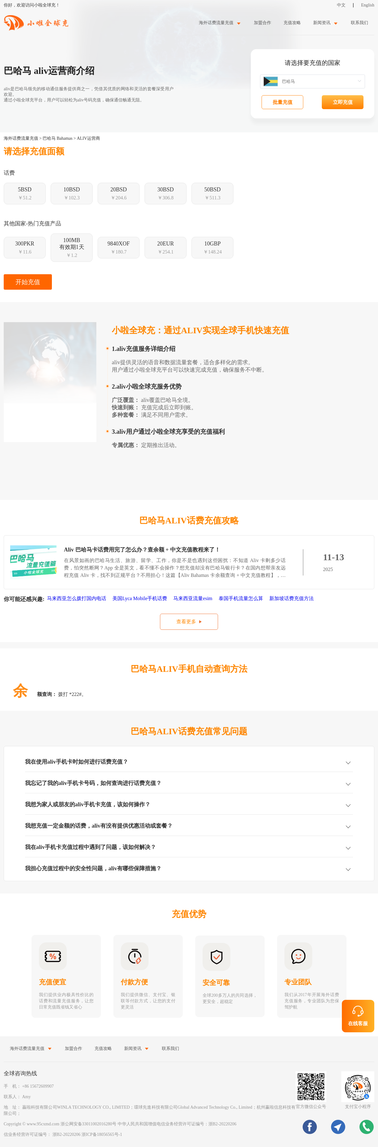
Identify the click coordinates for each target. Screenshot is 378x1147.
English (367, 5)
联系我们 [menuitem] (359, 22)
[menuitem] (220, 23)
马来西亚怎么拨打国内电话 (77, 598)
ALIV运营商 (88, 138)
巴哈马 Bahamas (58, 138)
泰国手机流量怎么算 (241, 598)
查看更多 (186, 621)
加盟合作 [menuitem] (262, 22)
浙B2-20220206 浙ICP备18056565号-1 (87, 1134)
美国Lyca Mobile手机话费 (140, 598)
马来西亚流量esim (193, 598)
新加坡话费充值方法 (292, 598)
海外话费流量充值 (21, 138)
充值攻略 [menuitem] (292, 22)
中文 (341, 5)
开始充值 (27, 282)
